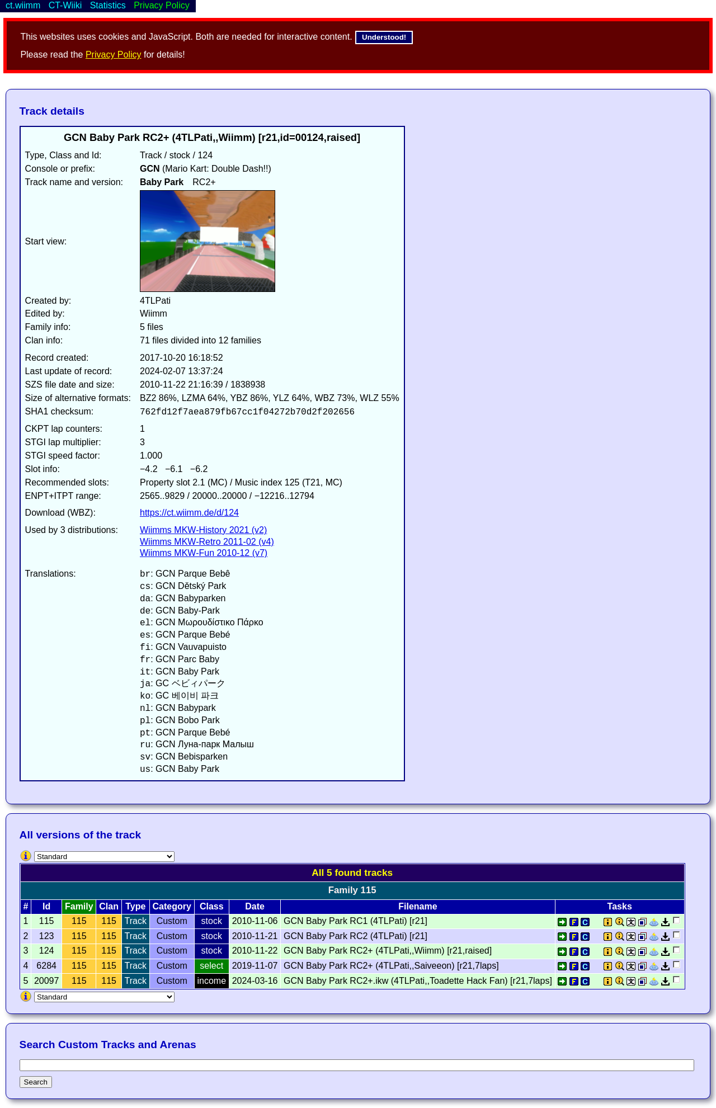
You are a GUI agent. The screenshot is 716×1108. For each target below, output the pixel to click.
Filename (417, 906)
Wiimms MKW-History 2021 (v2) (203, 530)
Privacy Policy (114, 54)
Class (212, 906)
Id (46, 906)
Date (255, 906)
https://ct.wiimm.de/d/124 (189, 512)
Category (172, 906)
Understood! (384, 37)
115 (79, 921)
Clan (109, 906)
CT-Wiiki (65, 5)
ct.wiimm (23, 5)
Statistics (108, 5)
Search (36, 1082)
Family (79, 906)
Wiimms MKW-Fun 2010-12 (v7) (203, 553)
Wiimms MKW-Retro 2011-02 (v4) (207, 541)
